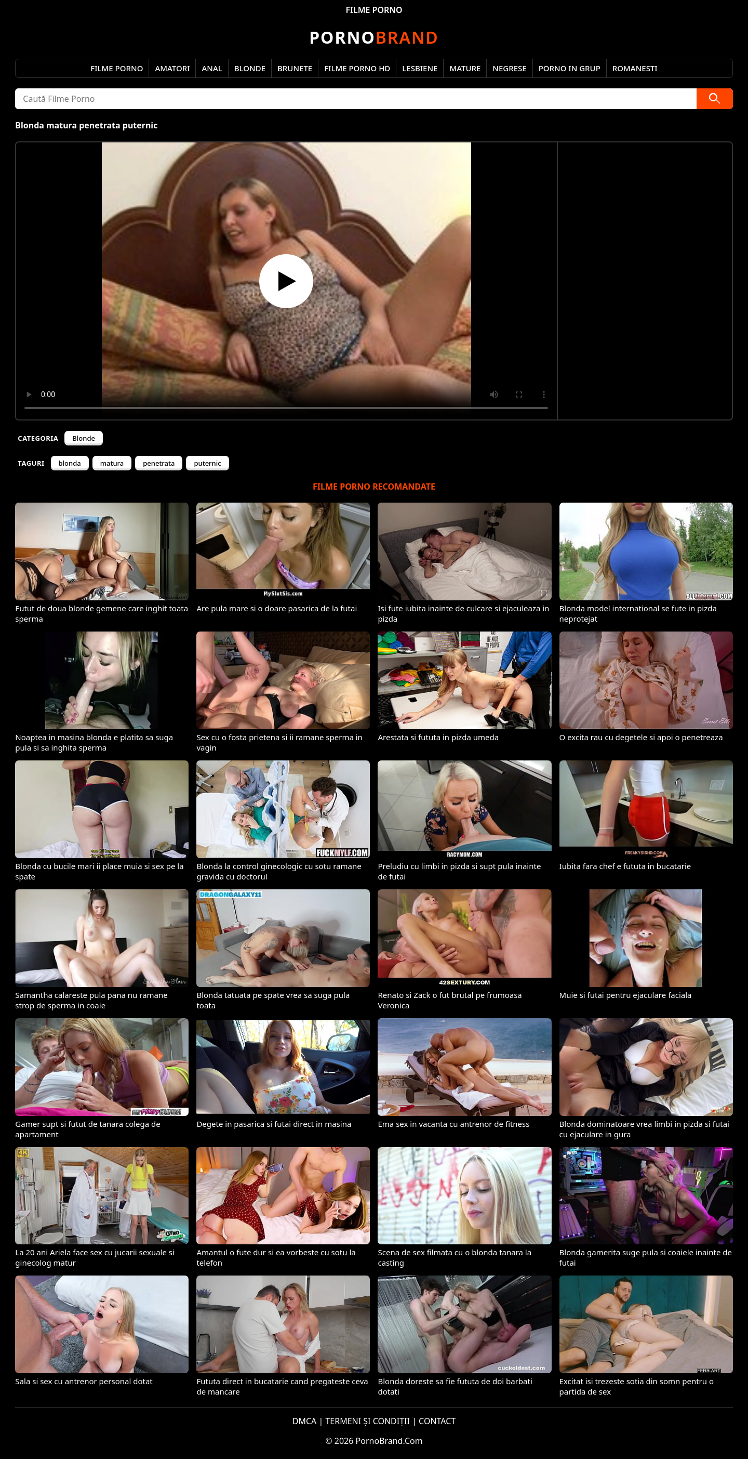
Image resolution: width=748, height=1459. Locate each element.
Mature (464, 68)
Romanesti (635, 68)
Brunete (294, 68)
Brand (373, 37)
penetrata (159, 463)
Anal (212, 68)
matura (112, 463)
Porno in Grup (569, 68)
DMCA (304, 1421)
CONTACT (437, 1421)
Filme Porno (116, 68)
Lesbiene (419, 68)
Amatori (172, 68)
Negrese (509, 68)
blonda (70, 463)
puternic (207, 463)
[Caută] (715, 98)
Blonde (249, 68)
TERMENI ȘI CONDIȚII (367, 1421)
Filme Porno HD (357, 68)
